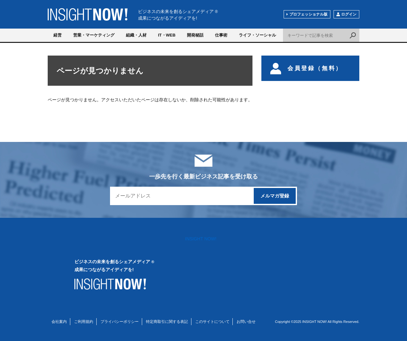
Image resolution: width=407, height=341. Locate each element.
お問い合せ (246, 321)
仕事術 (221, 35)
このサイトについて (212, 321)
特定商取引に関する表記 (167, 321)
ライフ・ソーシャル (257, 35)
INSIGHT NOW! (88, 14)
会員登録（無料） (306, 68)
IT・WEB (167, 35)
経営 (57, 35)
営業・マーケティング (93, 35)
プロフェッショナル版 (308, 14)
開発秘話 (195, 35)
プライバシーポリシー (119, 321)
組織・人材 (136, 35)
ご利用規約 (83, 321)
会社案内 (59, 321)
